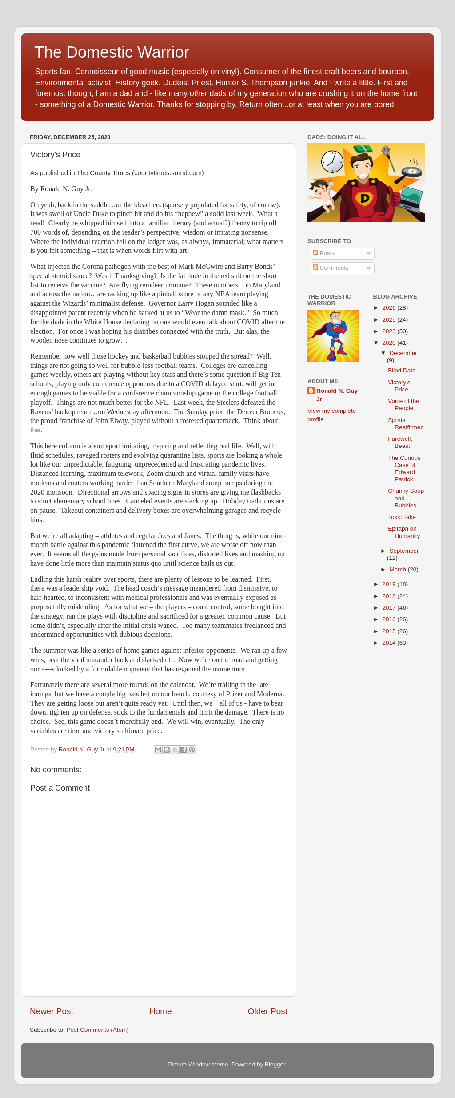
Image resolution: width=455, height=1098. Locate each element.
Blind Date (401, 370)
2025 (389, 319)
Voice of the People (403, 404)
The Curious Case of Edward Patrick (404, 469)
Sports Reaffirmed (406, 424)
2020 (389, 342)
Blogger (275, 1064)
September (404, 550)
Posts (324, 253)
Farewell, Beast (400, 442)
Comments (331, 267)
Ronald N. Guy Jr (337, 395)
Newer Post (51, 1011)
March (399, 569)
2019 (389, 584)
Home (160, 1011)
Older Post (267, 1011)
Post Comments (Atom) (98, 1029)
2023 (389, 331)
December (403, 353)
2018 (389, 596)
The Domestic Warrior (111, 52)
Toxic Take (402, 517)
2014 (389, 642)
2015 (389, 631)
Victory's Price (399, 386)
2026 (389, 307)
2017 (389, 607)
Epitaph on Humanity (404, 532)
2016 (389, 619)
